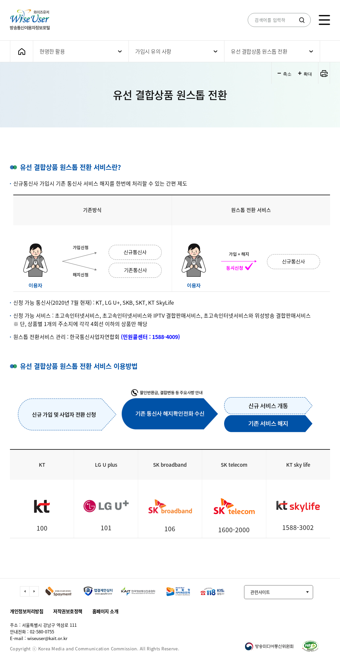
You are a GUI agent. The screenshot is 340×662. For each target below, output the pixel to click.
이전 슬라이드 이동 (25, 591)
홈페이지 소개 (105, 611)
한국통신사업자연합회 (95, 337)
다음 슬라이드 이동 (34, 591)
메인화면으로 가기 (21, 51)
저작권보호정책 (67, 611)
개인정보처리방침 (26, 611)
